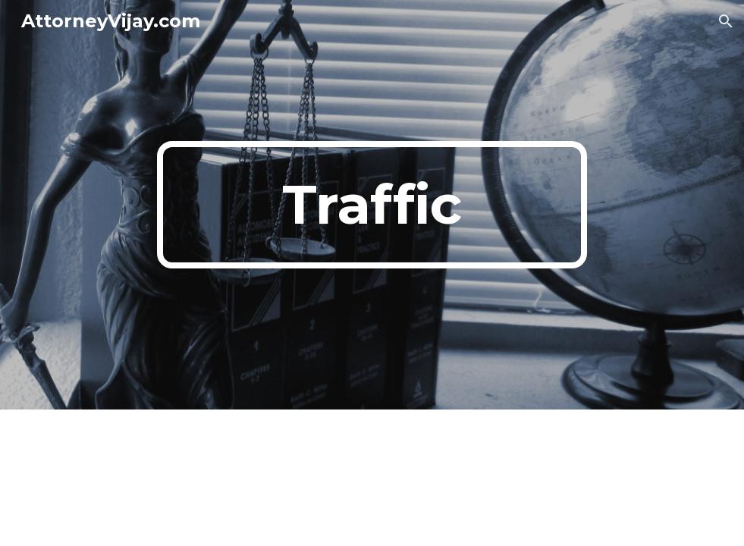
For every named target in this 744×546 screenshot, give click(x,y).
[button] (726, 21)
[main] (372, 204)
